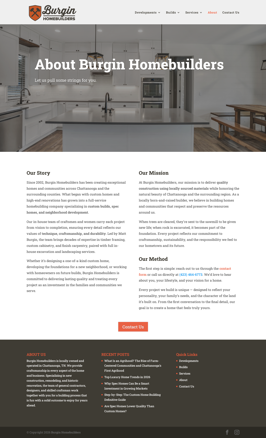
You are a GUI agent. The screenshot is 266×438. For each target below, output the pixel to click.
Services (191, 12)
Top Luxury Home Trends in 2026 (127, 377)
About (212, 12)
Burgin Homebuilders (66, 432)
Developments (146, 12)
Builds (171, 12)
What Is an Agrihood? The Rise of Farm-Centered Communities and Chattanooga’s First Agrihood (132, 366)
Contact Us (230, 12)
